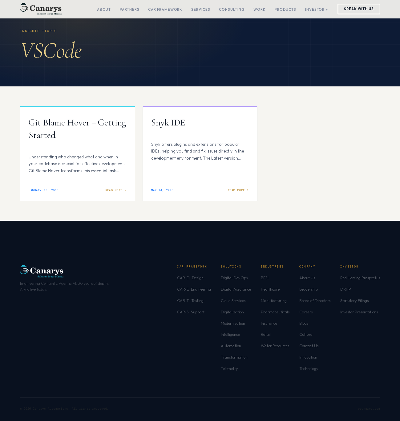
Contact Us (308, 345)
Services (200, 9)
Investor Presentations (359, 311)
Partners (129, 9)
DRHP (345, 289)
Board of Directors (314, 300)
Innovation (308, 357)
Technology (308, 368)
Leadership (308, 289)
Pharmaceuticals (275, 311)
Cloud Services (233, 300)
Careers (306, 311)
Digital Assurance (236, 289)
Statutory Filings (354, 300)
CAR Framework (165, 9)
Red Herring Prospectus (360, 277)
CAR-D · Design (190, 277)
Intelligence (230, 334)
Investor (315, 9)
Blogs (303, 323)
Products (285, 9)
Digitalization (232, 311)
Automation (231, 345)
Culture (305, 334)
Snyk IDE (168, 122)
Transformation (234, 357)
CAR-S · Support (190, 311)
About (104, 9)
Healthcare (270, 289)
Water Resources (275, 345)
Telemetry (229, 368)
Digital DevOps (234, 277)
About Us (307, 277)
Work (259, 9)
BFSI (265, 277)
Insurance (269, 323)
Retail (266, 334)
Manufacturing (274, 300)
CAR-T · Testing (190, 300)
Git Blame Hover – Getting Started (77, 129)
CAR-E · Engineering (194, 289)
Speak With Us (359, 9)
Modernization (233, 323)
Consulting (231, 9)
